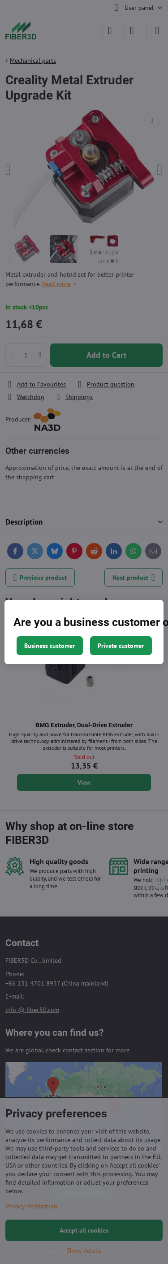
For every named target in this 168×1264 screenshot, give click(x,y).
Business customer (49, 646)
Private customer (121, 646)
